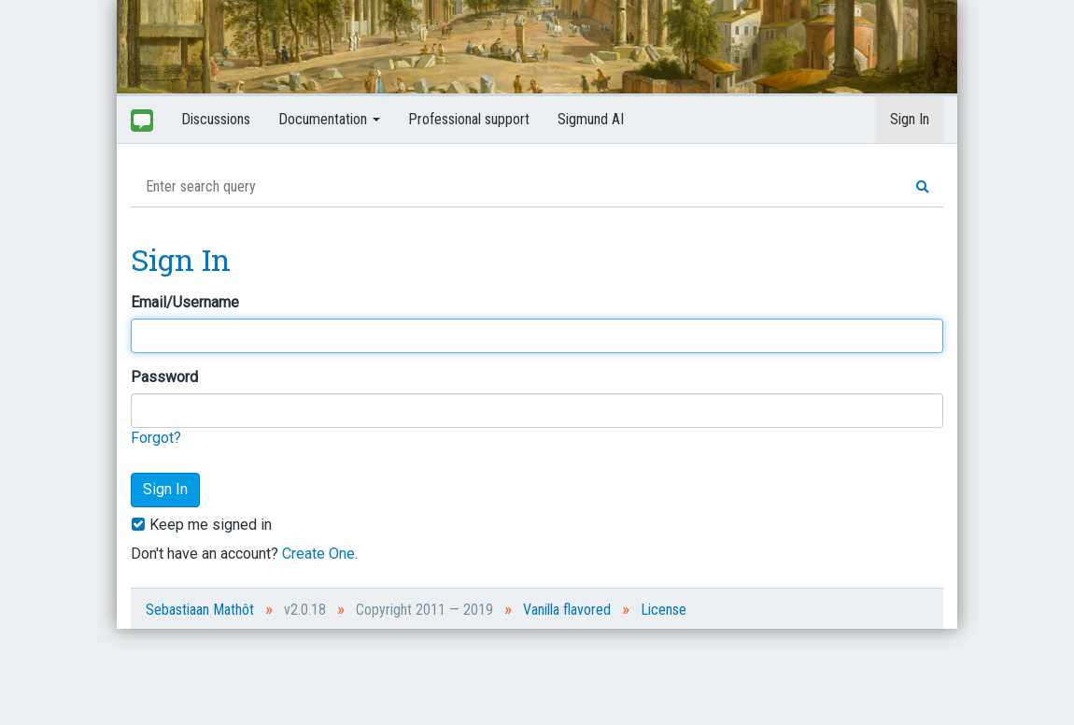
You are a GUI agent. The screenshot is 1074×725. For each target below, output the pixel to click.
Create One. (320, 553)
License (663, 609)
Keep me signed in (201, 524)
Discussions (215, 119)
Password (164, 377)
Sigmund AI (591, 119)
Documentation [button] (329, 119)
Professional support (469, 119)
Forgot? (156, 438)
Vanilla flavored (567, 609)
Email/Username (185, 302)
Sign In (909, 119)
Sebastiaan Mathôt (200, 609)
